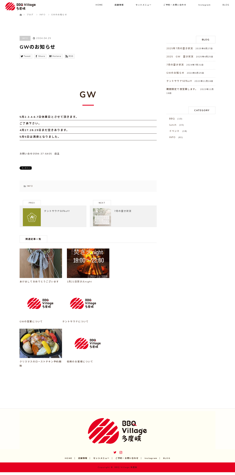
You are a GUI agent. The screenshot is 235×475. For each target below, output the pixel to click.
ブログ (30, 14)
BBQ (172, 118)
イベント (174, 131)
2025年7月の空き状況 (179, 48)
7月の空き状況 (175, 64)
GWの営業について (31, 324)
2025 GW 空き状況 (180, 56)
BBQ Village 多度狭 (126, 470)
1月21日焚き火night (79, 284)
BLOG (226, 5)
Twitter (114, 454)
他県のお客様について (80, 364)
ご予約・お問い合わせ (174, 5)
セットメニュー (144, 5)
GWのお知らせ (175, 72)
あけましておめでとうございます (39, 284)
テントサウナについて (75, 324)
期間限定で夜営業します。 (182, 89)
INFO (25, 38)
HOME (99, 5)
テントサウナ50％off (179, 81)
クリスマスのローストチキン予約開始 (41, 366)
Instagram (204, 5)
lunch (173, 124)
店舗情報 (119, 5)
